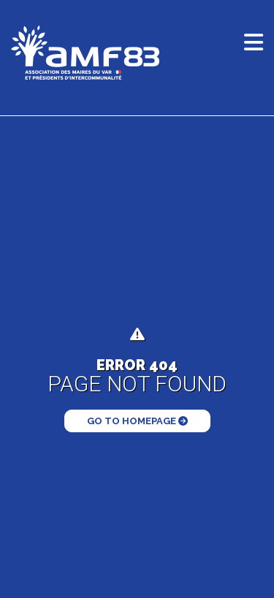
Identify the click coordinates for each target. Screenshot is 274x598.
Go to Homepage (137, 420)
